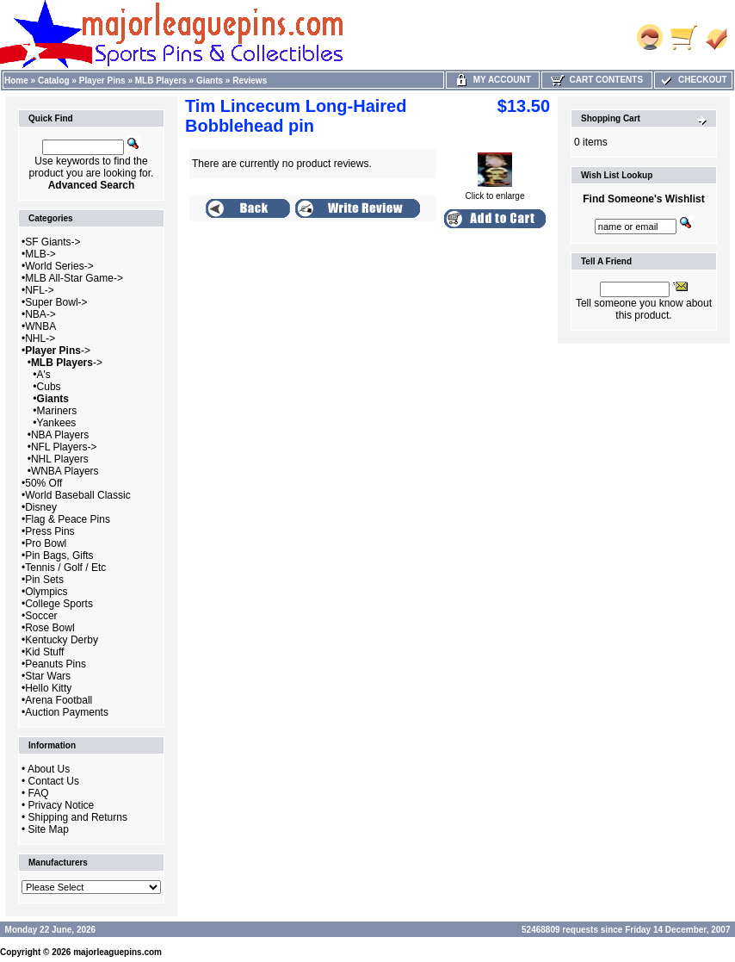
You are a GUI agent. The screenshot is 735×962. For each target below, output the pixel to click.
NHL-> (40, 338)
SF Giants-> (52, 242)
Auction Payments (66, 712)
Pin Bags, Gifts (59, 555)
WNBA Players (65, 471)
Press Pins (49, 531)
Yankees (57, 423)
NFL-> (39, 290)
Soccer (41, 616)
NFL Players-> (64, 447)
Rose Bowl (49, 628)
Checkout (692, 79)
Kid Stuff (44, 652)
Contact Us (53, 781)
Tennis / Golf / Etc (65, 568)
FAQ (38, 793)
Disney (41, 507)
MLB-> (40, 254)
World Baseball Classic (78, 495)
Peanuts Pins (55, 664)
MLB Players (161, 80)
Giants (209, 80)
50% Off (43, 483)
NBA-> (40, 314)
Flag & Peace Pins (67, 519)
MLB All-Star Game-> (74, 278)
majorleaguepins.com (117, 952)
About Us (49, 769)
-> (57, 350)
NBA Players (60, 435)
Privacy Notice (61, 805)
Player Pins (102, 80)
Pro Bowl (45, 543)
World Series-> (59, 266)
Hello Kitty (48, 688)
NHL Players (60, 459)
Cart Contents (597, 79)
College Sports (59, 604)
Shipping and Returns (77, 817)
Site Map (48, 829)
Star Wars (48, 676)
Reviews (249, 80)
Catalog (54, 80)
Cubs (49, 387)
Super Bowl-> (56, 302)
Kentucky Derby (61, 640)
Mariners (57, 411)
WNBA (40, 326)
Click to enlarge (495, 192)
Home (16, 80)
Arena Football (58, 700)
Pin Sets (44, 580)
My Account (492, 79)
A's (44, 375)
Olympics (46, 592)
